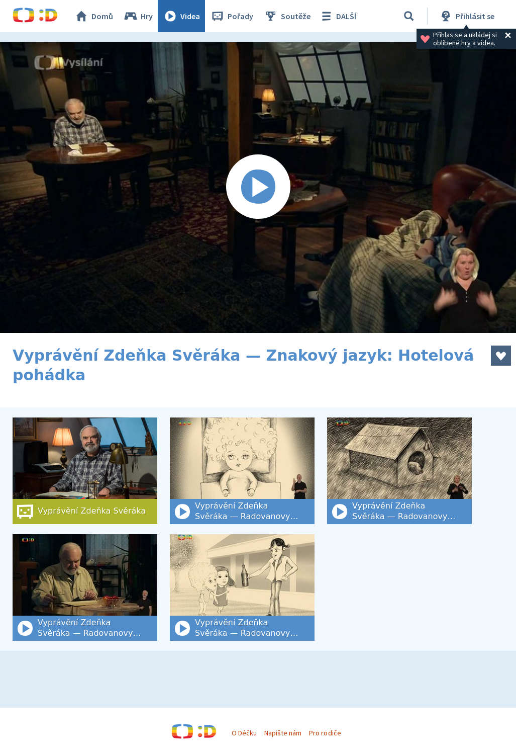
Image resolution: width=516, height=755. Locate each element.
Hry (138, 16)
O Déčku (244, 732)
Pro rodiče (325, 732)
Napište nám (282, 732)
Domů (93, 16)
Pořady (231, 16)
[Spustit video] (258, 187)
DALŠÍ (337, 16)
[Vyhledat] (409, 16)
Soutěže (287, 16)
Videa (181, 16)
